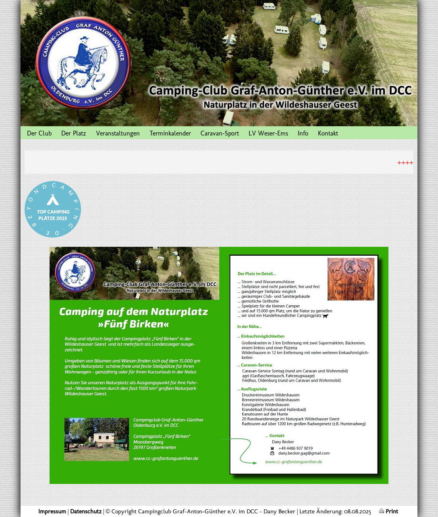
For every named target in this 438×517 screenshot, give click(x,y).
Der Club (39, 133)
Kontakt (328, 133)
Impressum (52, 511)
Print (388, 511)
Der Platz (73, 133)
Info (303, 133)
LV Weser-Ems (268, 133)
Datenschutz (86, 511)
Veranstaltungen (118, 133)
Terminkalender (170, 133)
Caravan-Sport (220, 133)
